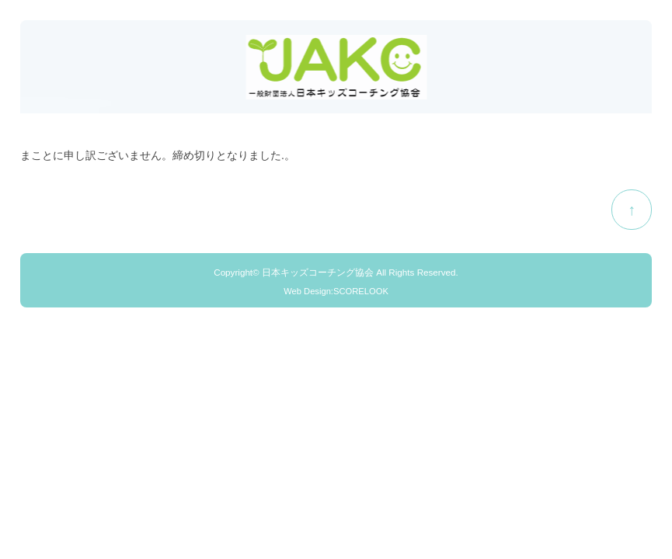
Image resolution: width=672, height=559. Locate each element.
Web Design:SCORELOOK (336, 291)
